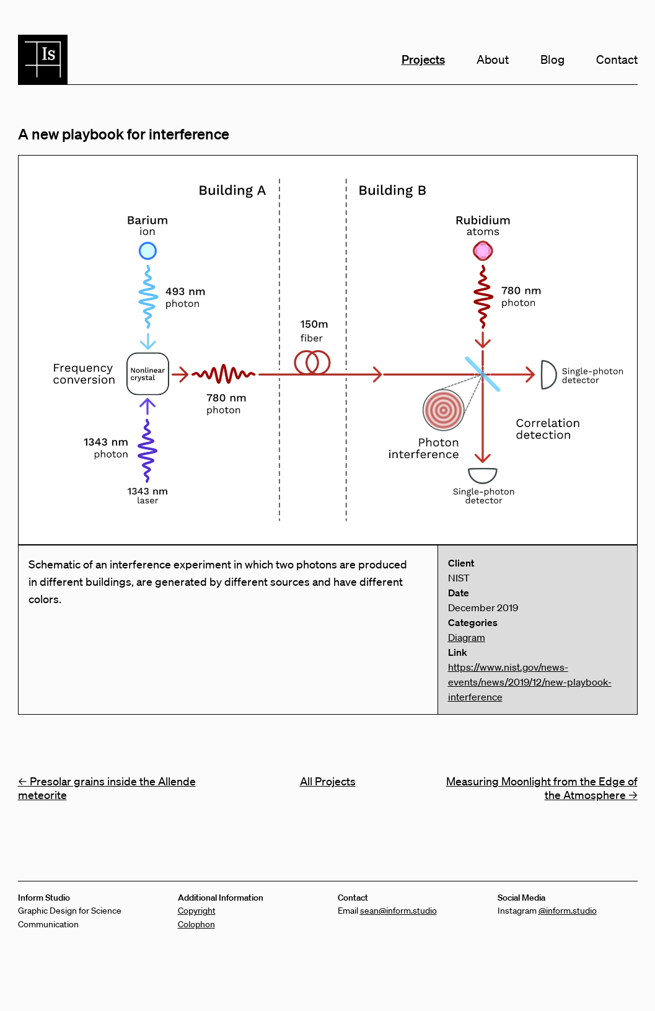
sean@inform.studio (398, 910)
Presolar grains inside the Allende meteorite (107, 787)
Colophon (196, 924)
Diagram (466, 637)
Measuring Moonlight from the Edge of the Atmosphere (542, 787)
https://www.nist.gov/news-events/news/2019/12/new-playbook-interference (530, 682)
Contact (617, 59)
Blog (552, 59)
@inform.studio (568, 910)
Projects (423, 59)
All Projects (328, 781)
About (493, 59)
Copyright (197, 910)
